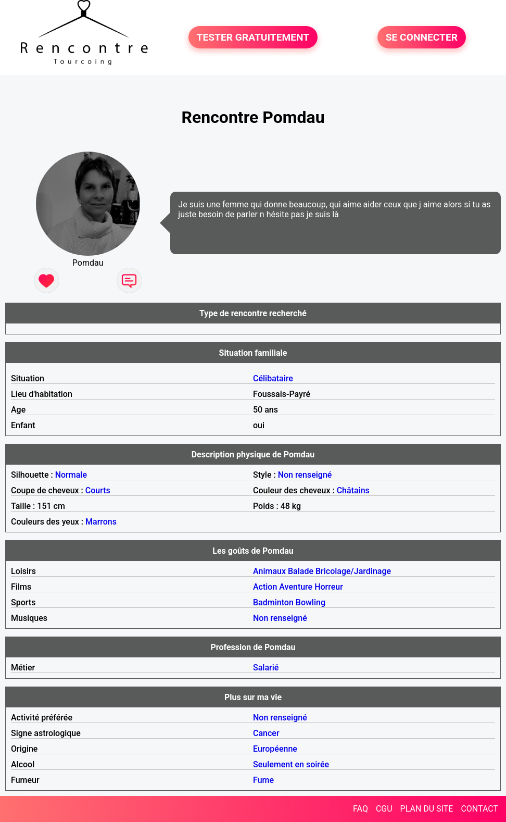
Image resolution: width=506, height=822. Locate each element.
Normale (71, 475)
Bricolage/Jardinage (353, 571)
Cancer (266, 733)
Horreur (328, 587)
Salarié (266, 667)
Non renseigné (305, 475)
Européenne (275, 749)
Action (265, 587)
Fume (263, 780)
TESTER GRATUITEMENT (253, 37)
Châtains (353, 490)
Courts (97, 490)
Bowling (310, 602)
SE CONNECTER (422, 37)
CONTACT (479, 809)
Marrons (101, 522)
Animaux (269, 571)
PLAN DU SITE (426, 809)
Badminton (273, 602)
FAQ (360, 809)
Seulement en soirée (291, 764)
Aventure (295, 587)
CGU (384, 809)
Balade (300, 571)
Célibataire (273, 378)
